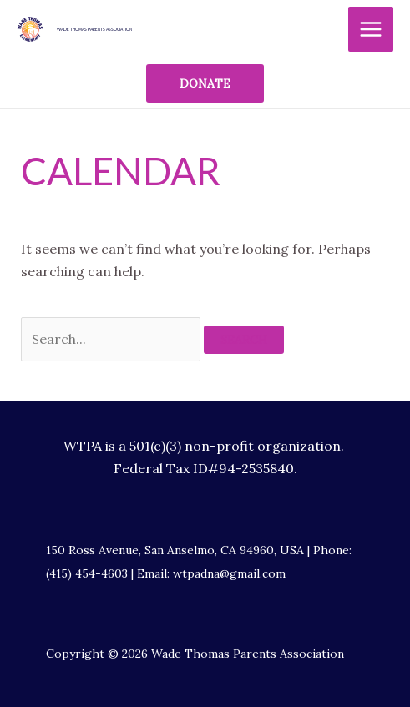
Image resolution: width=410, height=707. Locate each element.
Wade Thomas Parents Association (94, 29)
